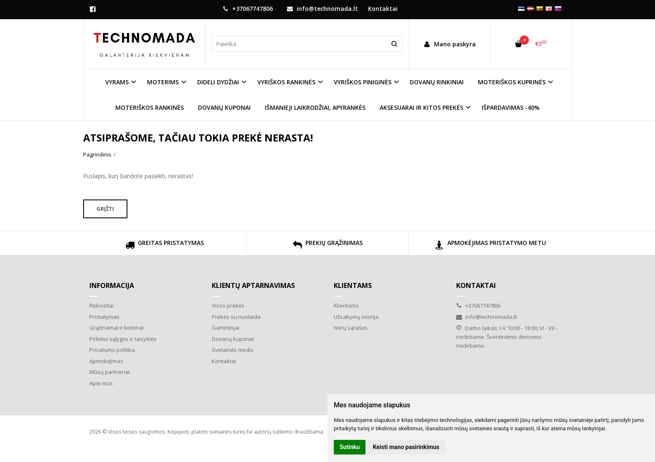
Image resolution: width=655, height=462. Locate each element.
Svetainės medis (233, 349)
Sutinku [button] (350, 447)
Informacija (111, 285)
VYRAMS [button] (117, 82)
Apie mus (101, 383)
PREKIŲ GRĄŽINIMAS (328, 246)
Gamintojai (225, 327)
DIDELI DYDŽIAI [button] (218, 82)
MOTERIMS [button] (163, 82)
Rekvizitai (101, 305)
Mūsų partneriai (109, 372)
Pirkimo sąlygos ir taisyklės (123, 339)
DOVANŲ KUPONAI (224, 107)
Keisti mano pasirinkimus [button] (406, 447)
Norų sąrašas (351, 327)
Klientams (353, 285)
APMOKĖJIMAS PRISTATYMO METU (490, 246)
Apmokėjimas (106, 361)
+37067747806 (248, 9)
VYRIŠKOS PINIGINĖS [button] (362, 82)
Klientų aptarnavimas (253, 285)
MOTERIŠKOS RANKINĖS (149, 107)
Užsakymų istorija (356, 317)
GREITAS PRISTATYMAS (164, 246)
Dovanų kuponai (233, 339)
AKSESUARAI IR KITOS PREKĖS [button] (421, 107)
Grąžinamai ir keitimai (116, 327)
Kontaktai (383, 9)
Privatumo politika (112, 349)
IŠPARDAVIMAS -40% (511, 107)
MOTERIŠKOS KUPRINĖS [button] (512, 82)
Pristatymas (104, 317)
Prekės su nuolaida (236, 317)
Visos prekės (228, 305)
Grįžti (105, 208)
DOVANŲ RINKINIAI (437, 82)
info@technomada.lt (322, 9)
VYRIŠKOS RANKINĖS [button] (286, 82)
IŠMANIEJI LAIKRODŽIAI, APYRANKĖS (315, 107)
